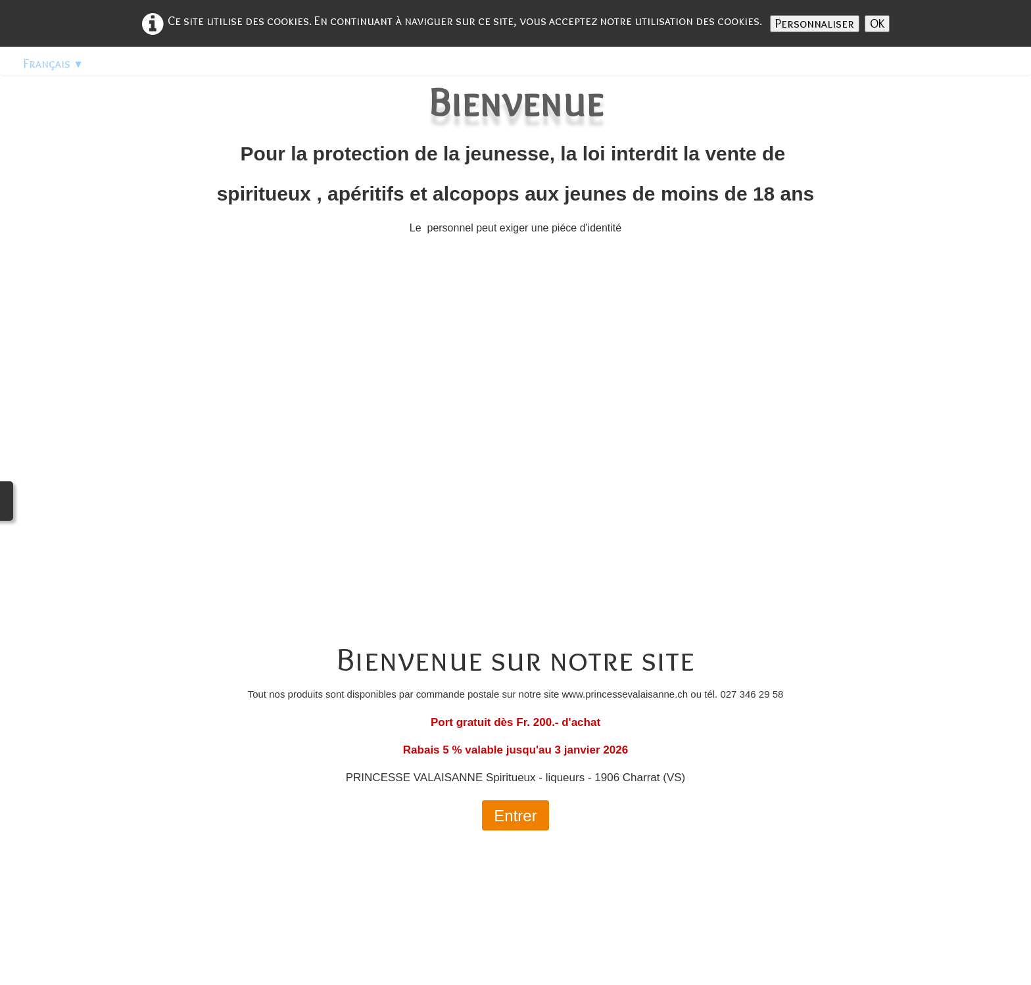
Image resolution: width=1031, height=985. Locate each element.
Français (54, 63)
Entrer (515, 816)
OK (877, 23)
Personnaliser (814, 23)
